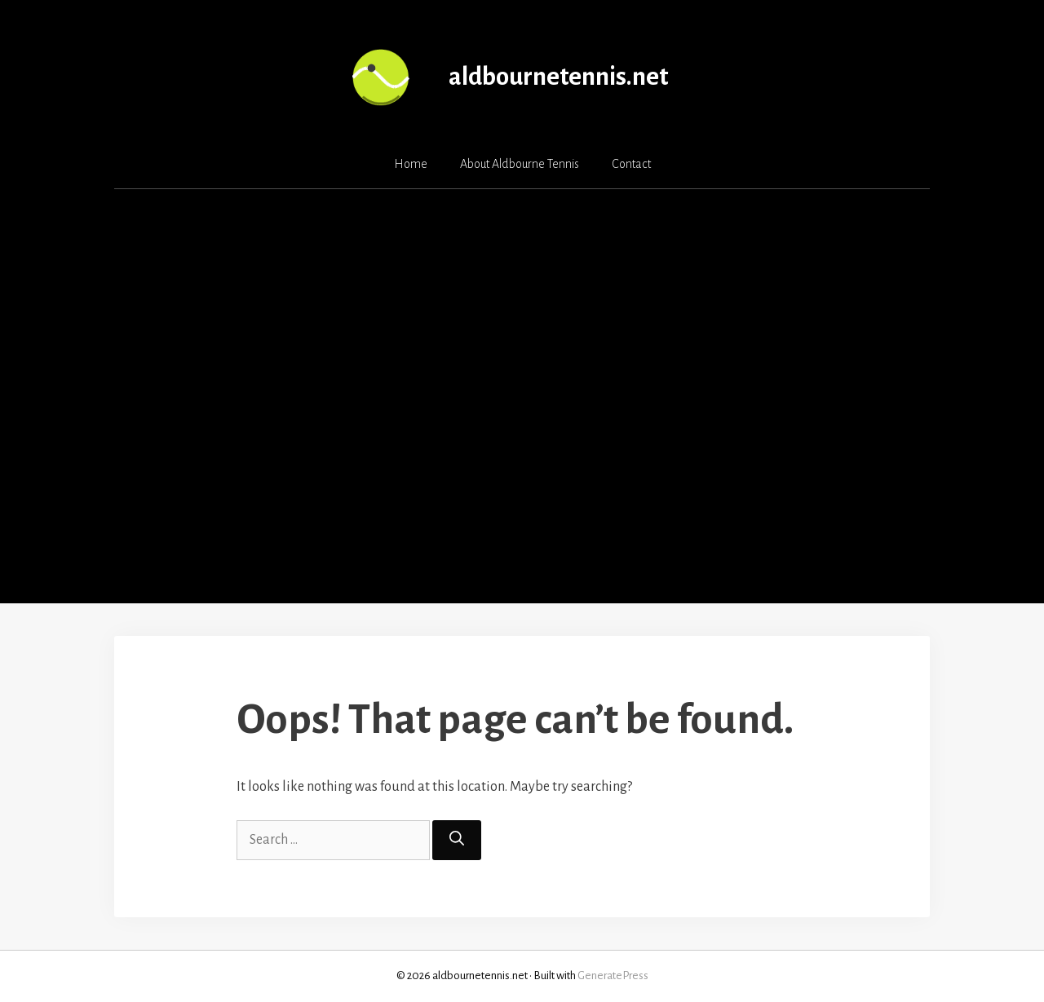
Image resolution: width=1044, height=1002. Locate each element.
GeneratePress (612, 975)
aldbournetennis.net (558, 77)
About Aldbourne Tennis (519, 163)
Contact (631, 163)
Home (410, 163)
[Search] (456, 840)
